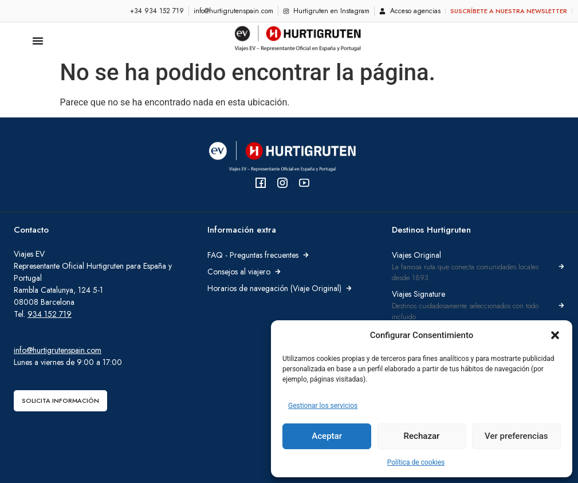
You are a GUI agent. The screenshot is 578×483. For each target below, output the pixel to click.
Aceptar (327, 436)
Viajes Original (416, 255)
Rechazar (422, 436)
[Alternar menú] (38, 40)
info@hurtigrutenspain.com (57, 350)
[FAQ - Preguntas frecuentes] (306, 255)
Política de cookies (416, 462)
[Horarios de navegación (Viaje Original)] (349, 288)
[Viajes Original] (561, 266)
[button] (555, 335)
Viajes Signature (418, 294)
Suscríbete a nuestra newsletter (508, 10)
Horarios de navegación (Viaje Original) (274, 288)
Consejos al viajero (238, 271)
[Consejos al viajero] (278, 271)
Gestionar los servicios (322, 406)
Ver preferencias (516, 436)
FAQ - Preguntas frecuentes (252, 255)
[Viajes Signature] (561, 305)
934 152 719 (49, 314)
